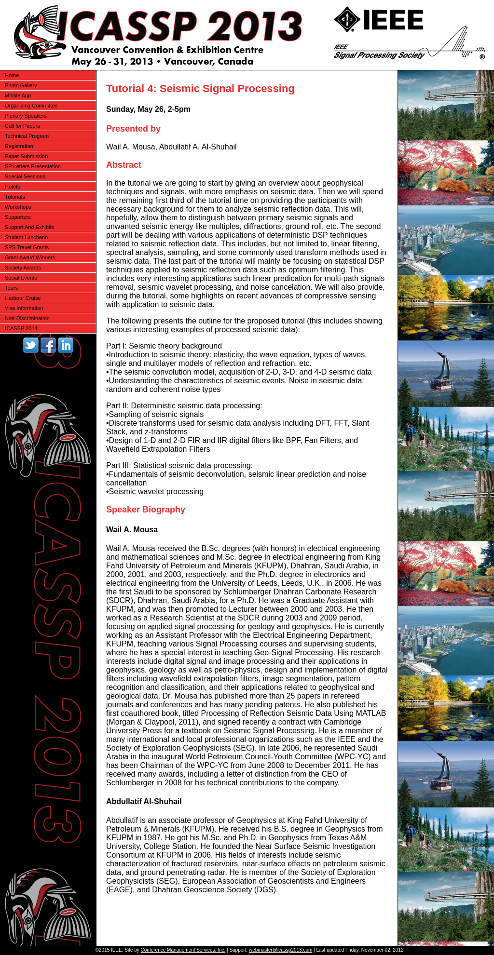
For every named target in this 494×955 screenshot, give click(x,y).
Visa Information (24, 308)
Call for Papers (22, 126)
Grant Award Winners (30, 257)
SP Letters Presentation (33, 166)
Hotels (12, 186)
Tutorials (15, 197)
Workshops (18, 207)
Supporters (18, 217)
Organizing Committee (31, 105)
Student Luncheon (26, 237)
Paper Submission (26, 156)
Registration (19, 146)
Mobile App (18, 95)
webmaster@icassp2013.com (280, 950)
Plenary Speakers (26, 116)
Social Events (21, 278)
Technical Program (27, 136)
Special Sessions (25, 176)
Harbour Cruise (23, 298)
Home (12, 75)
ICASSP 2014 (21, 328)
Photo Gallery (21, 85)
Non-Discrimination (27, 318)
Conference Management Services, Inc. (183, 950)
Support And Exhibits (29, 227)
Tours (11, 288)
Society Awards (23, 267)
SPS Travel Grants (27, 247)
